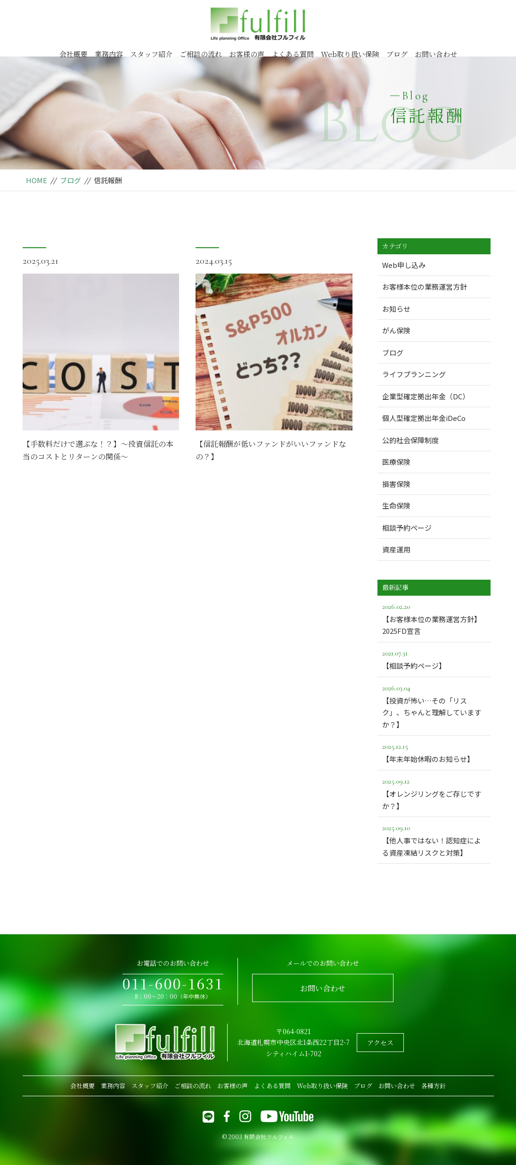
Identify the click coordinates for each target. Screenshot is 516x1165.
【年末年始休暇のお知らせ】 (434, 752)
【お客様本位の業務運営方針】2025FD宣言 (434, 618)
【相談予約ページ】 (434, 659)
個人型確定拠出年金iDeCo (424, 418)
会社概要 (73, 54)
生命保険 (396, 505)
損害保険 (396, 484)
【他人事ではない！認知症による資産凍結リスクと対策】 (434, 840)
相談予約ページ (407, 528)
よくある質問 (292, 54)
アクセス (380, 1042)
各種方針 (433, 1085)
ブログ (397, 54)
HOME (36, 180)
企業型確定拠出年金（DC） (425, 396)
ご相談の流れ (201, 54)
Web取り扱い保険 (350, 54)
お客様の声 (246, 54)
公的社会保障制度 (410, 440)
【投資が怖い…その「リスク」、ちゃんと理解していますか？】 (434, 705)
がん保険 (396, 330)
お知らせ (396, 309)
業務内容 (109, 54)
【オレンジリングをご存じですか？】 (434, 793)
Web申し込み (404, 265)
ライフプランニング (414, 374)
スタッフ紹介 (151, 54)
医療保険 (396, 462)
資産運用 (396, 549)
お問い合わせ (436, 54)
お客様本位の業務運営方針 (424, 286)
